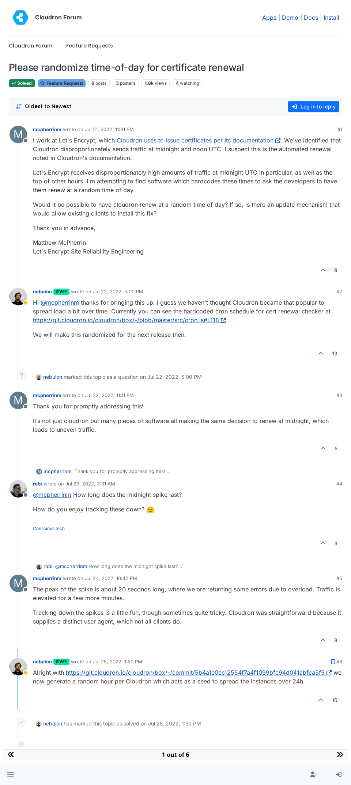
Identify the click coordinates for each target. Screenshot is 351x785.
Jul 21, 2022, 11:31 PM (109, 129)
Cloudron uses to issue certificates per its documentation (198, 140)
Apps (269, 17)
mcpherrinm (47, 129)
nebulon (42, 291)
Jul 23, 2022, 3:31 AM (90, 484)
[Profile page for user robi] (18, 489)
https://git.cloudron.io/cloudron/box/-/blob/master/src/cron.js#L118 (129, 320)
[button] (10, 774)
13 (334, 353)
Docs (311, 17)
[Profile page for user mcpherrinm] (18, 134)
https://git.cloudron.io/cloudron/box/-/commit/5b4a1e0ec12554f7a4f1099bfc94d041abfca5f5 (199, 672)
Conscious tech (49, 528)
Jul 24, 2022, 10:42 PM (111, 578)
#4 (339, 484)
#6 (339, 661)
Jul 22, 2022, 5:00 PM (118, 291)
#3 (339, 395)
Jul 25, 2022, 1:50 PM (117, 661)
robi (37, 484)
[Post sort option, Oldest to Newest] (43, 106)
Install (331, 17)
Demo (290, 17)
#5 (339, 578)
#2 (339, 291)
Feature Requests (62, 83)
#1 (339, 129)
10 (334, 700)
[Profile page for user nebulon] (18, 296)
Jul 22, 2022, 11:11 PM (109, 395)
